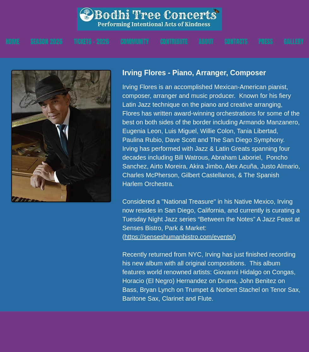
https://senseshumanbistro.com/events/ (179, 236)
